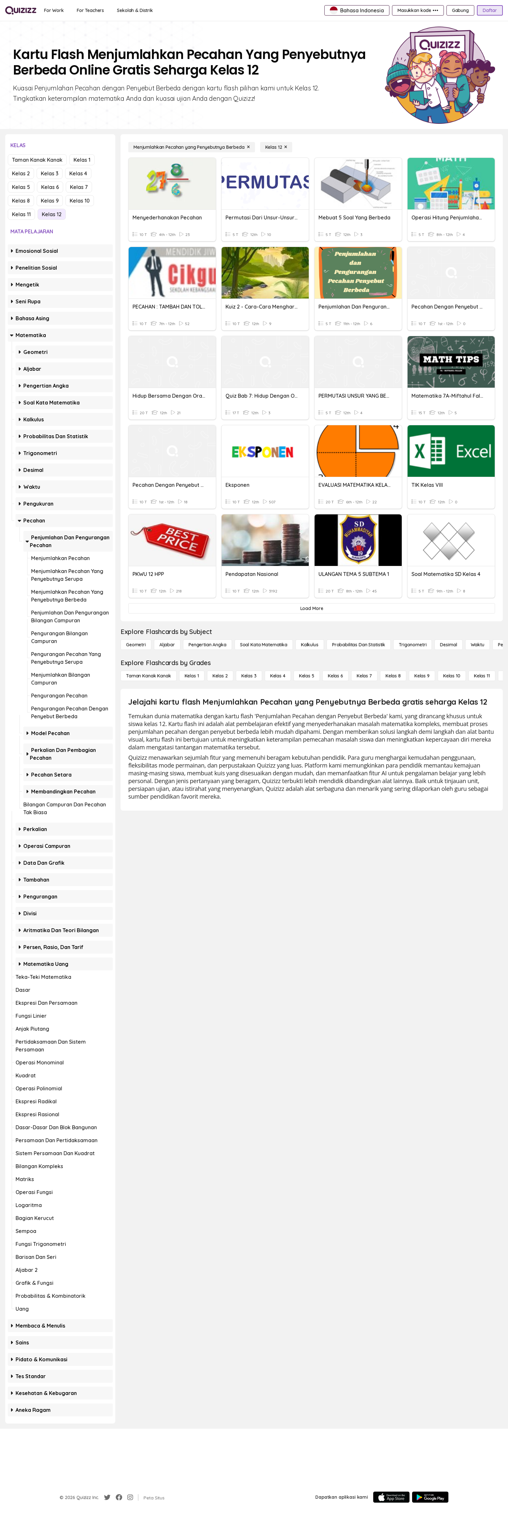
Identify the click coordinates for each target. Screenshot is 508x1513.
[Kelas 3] (249, 676)
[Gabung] (460, 10)
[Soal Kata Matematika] (264, 644)
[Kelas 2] (220, 676)
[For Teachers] (90, 10)
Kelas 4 (78, 173)
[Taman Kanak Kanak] (149, 676)
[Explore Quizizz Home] (20, 10)
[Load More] (311, 608)
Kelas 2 (21, 173)
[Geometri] (136, 644)
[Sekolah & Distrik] (135, 10)
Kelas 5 (21, 187)
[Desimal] (448, 644)
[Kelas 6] (335, 676)
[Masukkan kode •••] (418, 10)
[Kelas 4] (278, 676)
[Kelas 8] (393, 676)
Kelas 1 (82, 160)
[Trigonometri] (412, 644)
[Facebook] (119, 1497)
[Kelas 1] (191, 676)
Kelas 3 (49, 173)
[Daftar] (490, 10)
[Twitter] (107, 1497)
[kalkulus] (309, 644)
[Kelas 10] (452, 676)
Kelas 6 (50, 187)
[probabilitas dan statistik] (359, 644)
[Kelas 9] (422, 676)
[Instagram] (130, 1497)
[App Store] (391, 1497)
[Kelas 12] (276, 147)
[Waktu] (477, 644)
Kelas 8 (21, 200)
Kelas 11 (21, 214)
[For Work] (54, 10)
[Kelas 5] (307, 676)
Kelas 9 (50, 200)
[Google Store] (430, 1497)
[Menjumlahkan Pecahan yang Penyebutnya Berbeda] (191, 147)
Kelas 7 (79, 187)
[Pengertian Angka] (207, 644)
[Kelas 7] (364, 676)
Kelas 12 (52, 214)
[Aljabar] (167, 644)
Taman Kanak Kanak (37, 160)
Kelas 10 (80, 200)
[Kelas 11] (481, 676)
